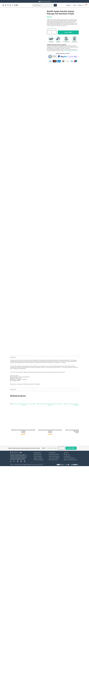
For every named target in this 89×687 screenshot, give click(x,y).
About (74, 5)
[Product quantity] (51, 32)
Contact (80, 5)
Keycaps (68, 5)
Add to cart (68, 32)
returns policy (74, 50)
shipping (66, 50)
